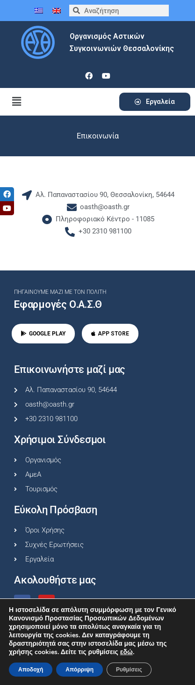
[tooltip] (7, 194)
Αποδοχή (30, 669)
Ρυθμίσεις (129, 669)
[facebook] (88, 75)
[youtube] (106, 75)
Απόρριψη (79, 669)
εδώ (126, 652)
